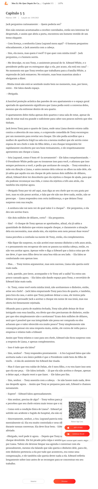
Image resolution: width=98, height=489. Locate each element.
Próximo (64, 481)
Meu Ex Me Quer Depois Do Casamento (26, 3)
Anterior (33, 481)
